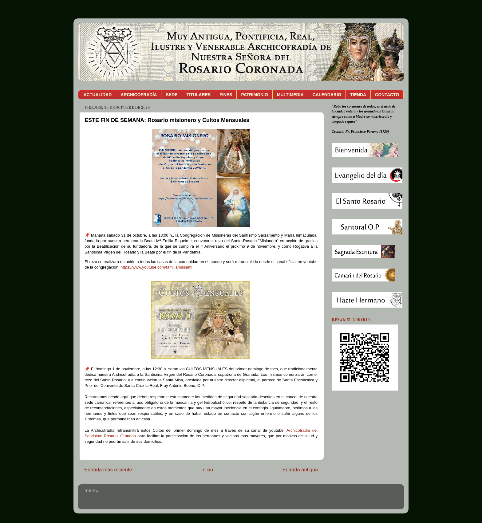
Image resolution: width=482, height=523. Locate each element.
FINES (225, 94)
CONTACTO (387, 94)
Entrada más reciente (108, 469)
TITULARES (199, 94)
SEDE (171, 94)
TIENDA (358, 94)
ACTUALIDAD (98, 94)
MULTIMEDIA (290, 94)
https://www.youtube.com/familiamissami (155, 267)
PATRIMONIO (254, 94)
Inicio (207, 469)
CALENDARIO (327, 94)
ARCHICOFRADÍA (138, 94)
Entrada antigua (300, 469)
